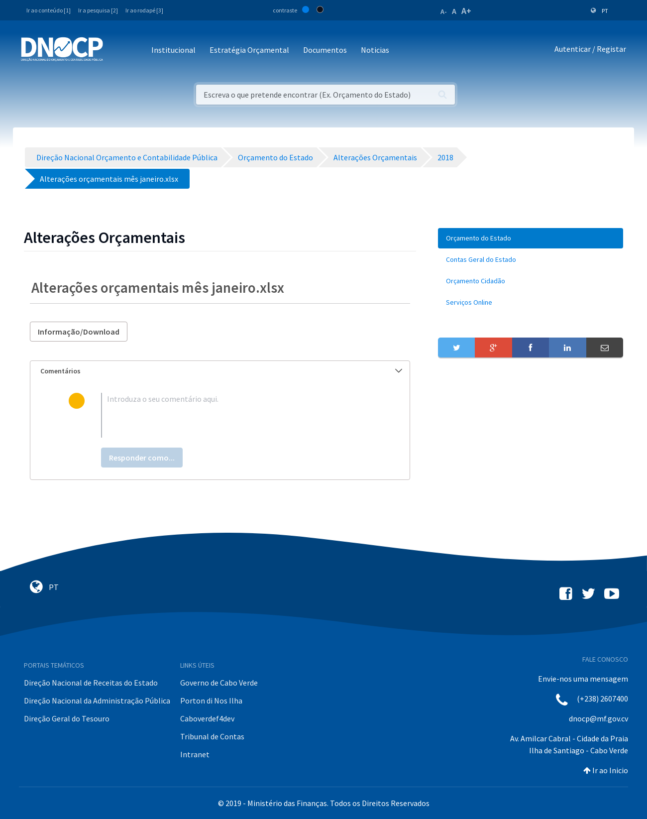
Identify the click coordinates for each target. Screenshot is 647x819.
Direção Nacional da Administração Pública (97, 700)
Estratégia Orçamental (249, 50)
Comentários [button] (221, 370)
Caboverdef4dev (207, 718)
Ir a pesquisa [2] (98, 10)
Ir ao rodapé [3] (144, 10)
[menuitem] (530, 238)
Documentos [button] (325, 50)
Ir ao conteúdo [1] (48, 10)
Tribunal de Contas (212, 736)
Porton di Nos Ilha (211, 700)
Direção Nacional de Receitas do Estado (91, 683)
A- (443, 11)
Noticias (375, 50)
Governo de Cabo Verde (219, 683)
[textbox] (236, 415)
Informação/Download (78, 332)
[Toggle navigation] (116, 50)
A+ (466, 10)
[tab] (220, 371)
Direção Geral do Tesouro (66, 718)
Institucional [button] (173, 50)
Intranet (195, 754)
